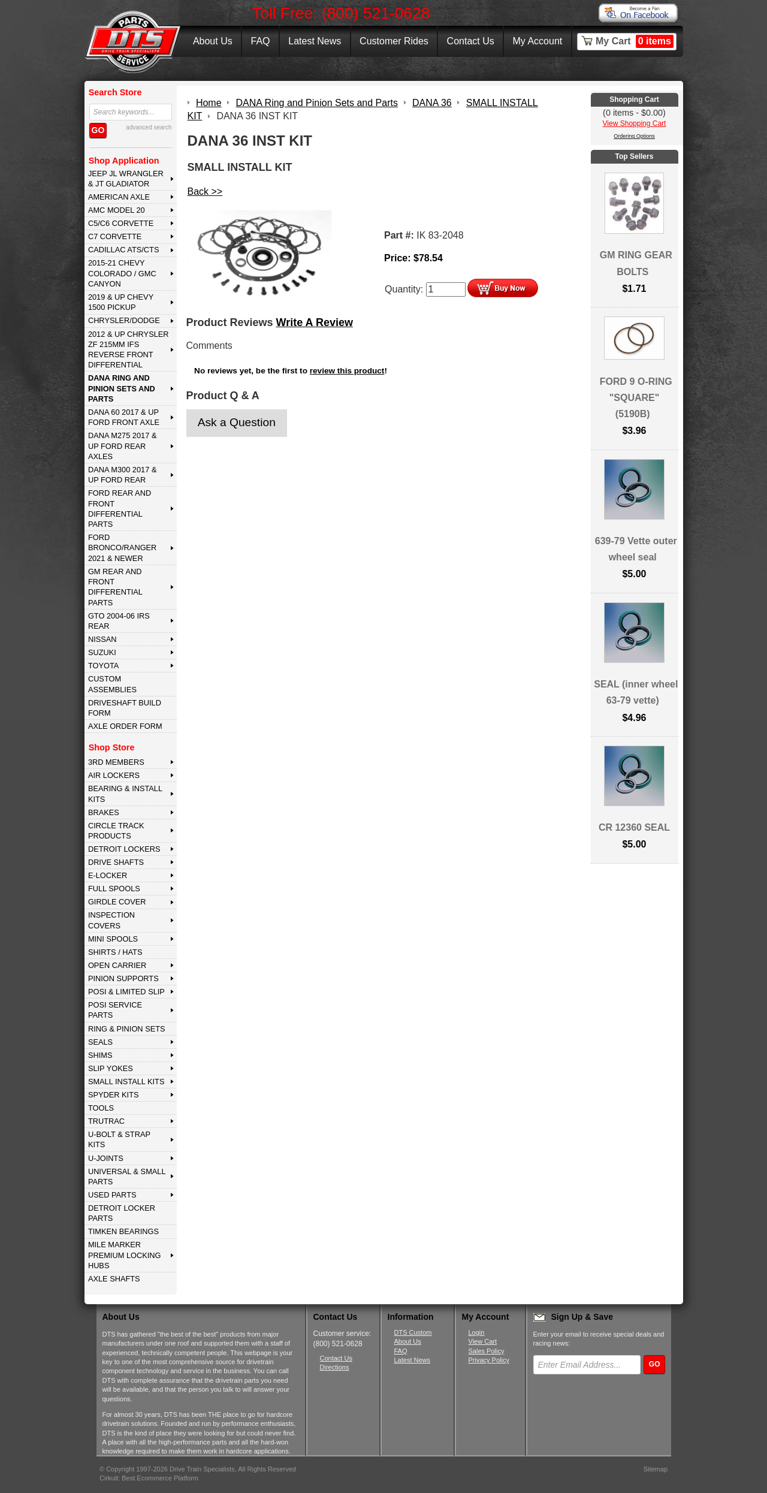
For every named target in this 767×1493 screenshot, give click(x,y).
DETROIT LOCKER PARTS (121, 1213)
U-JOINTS (105, 1158)
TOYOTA (103, 665)
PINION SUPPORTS (123, 978)
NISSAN (102, 639)
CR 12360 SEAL (634, 827)
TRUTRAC (106, 1121)
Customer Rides (394, 41)
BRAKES (103, 812)
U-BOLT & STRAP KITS (119, 1139)
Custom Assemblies (112, 683)
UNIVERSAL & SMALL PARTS (127, 1176)
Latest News (314, 41)
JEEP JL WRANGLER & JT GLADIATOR (126, 178)
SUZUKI (102, 652)
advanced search (148, 127)
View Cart (483, 1341)
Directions (334, 1367)
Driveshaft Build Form (124, 707)
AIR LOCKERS (114, 775)
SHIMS (100, 1055)
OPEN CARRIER (117, 965)
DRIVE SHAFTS (116, 862)
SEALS (100, 1041)
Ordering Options (634, 136)
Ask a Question (237, 422)
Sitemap (656, 1469)
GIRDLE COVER (117, 901)
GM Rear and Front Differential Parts (115, 587)
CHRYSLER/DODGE (124, 320)
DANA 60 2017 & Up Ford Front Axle (123, 417)
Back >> (205, 191)
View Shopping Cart (634, 123)
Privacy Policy (489, 1360)
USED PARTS (112, 1194)
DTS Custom (413, 1332)
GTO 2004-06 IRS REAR (119, 621)
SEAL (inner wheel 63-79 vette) (636, 692)
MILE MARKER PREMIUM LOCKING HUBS (124, 1255)
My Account (538, 41)
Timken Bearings (123, 1231)
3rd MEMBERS (116, 762)
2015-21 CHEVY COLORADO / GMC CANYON (122, 273)
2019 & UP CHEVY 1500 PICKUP (120, 302)
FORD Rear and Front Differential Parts (119, 508)
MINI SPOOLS (113, 938)
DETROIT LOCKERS (124, 848)
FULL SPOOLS (114, 888)
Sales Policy (487, 1351)
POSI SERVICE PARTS (115, 1010)
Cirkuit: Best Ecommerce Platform (148, 1478)
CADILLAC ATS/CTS (123, 249)
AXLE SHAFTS (114, 1278)
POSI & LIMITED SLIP (126, 991)
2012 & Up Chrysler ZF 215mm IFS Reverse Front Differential (128, 350)
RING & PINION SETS (126, 1028)
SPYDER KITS (113, 1094)
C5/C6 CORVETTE (120, 223)
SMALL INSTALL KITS (126, 1081)
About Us (212, 41)
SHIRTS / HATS (115, 952)
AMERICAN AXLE (119, 196)
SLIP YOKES (110, 1068)
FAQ (260, 41)
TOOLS (101, 1107)
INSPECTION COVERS (111, 920)
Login (477, 1332)
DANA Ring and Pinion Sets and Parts (121, 388)
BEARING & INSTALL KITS (125, 793)
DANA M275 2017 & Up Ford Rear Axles (122, 446)
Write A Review (314, 322)
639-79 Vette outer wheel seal (636, 549)
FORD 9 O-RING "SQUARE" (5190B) (636, 397)
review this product (347, 370)
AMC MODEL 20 (116, 210)
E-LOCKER (107, 875)
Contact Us (470, 41)
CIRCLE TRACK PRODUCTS (116, 830)
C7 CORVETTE (114, 236)
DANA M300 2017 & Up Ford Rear (122, 474)
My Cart (635, 41)
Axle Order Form (125, 726)
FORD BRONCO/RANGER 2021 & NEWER (122, 548)
